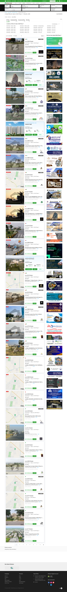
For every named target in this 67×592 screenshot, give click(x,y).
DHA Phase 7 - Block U (10, 29)
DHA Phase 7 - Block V (38, 30)
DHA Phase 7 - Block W (24, 27)
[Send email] (26, 52)
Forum (20, 578)
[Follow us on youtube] (54, 583)
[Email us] (41, 582)
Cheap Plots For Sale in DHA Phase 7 (10, 549)
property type (42, 5)
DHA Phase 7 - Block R (24, 29)
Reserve (28, 134)
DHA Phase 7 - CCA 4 (38, 32)
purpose (6, 5)
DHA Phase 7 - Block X (10, 30)
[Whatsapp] (29, 52)
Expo (20, 580)
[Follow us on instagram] (51, 583)
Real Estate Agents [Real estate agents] (22, 581)
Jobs (5, 578)
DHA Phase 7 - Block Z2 (38, 27)
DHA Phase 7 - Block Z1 (24, 32)
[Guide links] (54, 41)
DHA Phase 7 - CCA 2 (51, 29)
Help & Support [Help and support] (7, 580)
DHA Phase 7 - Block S (10, 32)
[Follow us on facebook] (49, 583)
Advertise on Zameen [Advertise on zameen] (8, 581)
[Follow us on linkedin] (51, 585)
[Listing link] (25, 46)
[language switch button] (57, 1)
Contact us (6, 577)
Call (34, 52)
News (20, 577)
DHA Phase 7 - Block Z (38, 29)
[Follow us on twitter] (49, 585)
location (24, 5)
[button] (7, 6)
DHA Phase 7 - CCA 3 (51, 27)
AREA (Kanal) (53, 5)
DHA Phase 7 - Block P (24, 30)
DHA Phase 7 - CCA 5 (51, 30)
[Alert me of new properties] (54, 48)
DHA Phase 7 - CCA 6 (51, 32)
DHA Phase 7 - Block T (10, 27)
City (11, 5)
